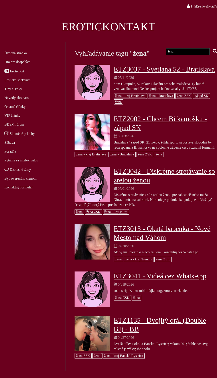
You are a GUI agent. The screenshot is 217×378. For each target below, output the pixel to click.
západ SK (201, 96)
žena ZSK (184, 96)
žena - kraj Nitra (115, 212)
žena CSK (122, 298)
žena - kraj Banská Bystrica (123, 356)
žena (118, 102)
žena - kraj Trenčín (138, 259)
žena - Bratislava (161, 96)
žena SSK (83, 356)
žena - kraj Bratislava (130, 96)
